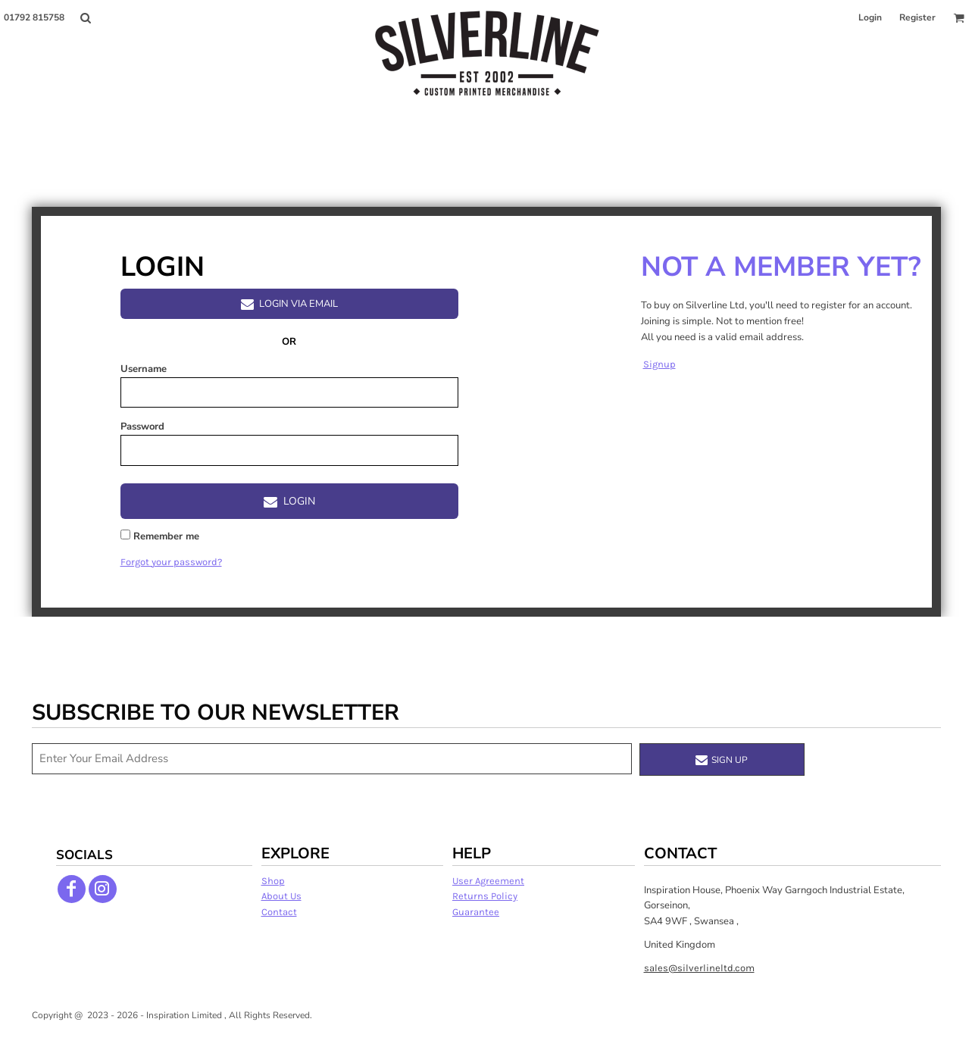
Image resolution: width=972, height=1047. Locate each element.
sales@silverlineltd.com (699, 968)
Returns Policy (484, 896)
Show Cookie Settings (486, 1034)
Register (917, 17)
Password (142, 426)
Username (143, 369)
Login (870, 17)
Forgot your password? (171, 561)
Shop (273, 880)
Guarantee (475, 911)
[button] (85, 17)
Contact (279, 911)
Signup (659, 364)
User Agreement (488, 880)
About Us (281, 896)
